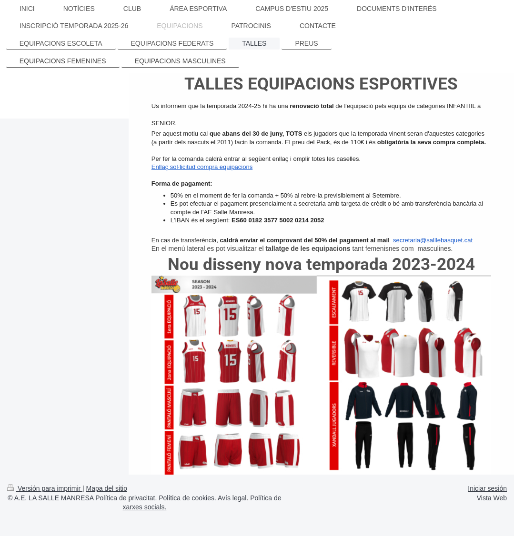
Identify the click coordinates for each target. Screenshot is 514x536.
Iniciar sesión (487, 488)
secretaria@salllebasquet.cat (433, 240)
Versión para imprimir (44, 488)
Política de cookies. (187, 498)
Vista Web (492, 498)
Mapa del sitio (106, 488)
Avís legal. (233, 498)
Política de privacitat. (126, 498)
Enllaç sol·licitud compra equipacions (201, 166)
